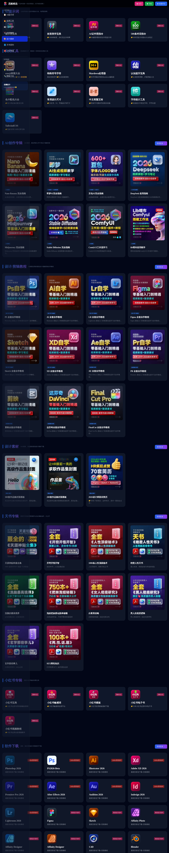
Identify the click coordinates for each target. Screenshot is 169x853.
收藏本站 (161, 4)
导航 (149, 4)
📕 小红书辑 (9, 51)
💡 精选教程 (9, 70)
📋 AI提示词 (9, 15)
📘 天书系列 (9, 45)
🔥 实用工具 (9, 21)
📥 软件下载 (9, 64)
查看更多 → (159, 147)
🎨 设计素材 (9, 39)
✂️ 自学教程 (9, 33)
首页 (139, 4)
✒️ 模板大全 (9, 76)
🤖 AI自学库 (9, 27)
